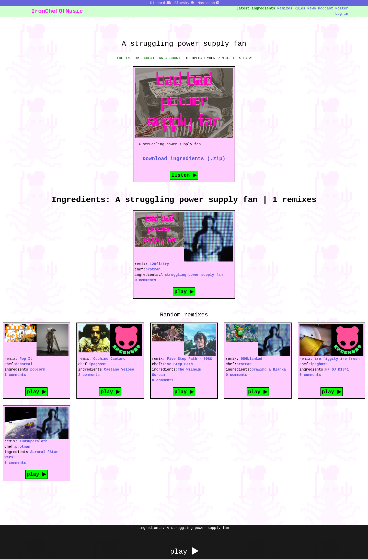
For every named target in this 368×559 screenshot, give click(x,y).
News (311, 8)
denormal (23, 364)
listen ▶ (184, 175)
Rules (299, 8)
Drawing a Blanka (268, 369)
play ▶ (184, 291)
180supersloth (33, 441)
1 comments (15, 374)
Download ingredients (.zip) (184, 158)
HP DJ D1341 (337, 369)
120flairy (159, 263)
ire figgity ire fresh (337, 358)
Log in (341, 13)
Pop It (25, 358)
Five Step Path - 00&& (189, 358)
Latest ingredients (256, 8)
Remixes (284, 8)
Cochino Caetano (109, 358)
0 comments (145, 280)
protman (152, 269)
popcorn (37, 369)
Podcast (325, 8)
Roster (341, 8)
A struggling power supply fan (191, 274)
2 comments (89, 374)
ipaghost (97, 364)
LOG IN (123, 58)
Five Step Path (178, 364)
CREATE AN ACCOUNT (162, 58)
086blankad (251, 358)
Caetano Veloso (119, 369)
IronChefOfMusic (57, 11)
